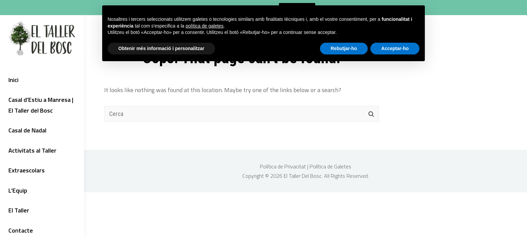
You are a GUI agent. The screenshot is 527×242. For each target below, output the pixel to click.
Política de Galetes (330, 166)
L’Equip (17, 190)
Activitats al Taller (32, 150)
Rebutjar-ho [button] (344, 48)
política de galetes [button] (205, 26)
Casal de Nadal (27, 130)
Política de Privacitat (283, 166)
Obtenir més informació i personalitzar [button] (161, 48)
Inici (13, 79)
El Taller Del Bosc (303, 176)
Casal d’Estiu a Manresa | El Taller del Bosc (40, 105)
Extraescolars (26, 170)
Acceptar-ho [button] (395, 48)
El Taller (18, 210)
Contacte (20, 230)
